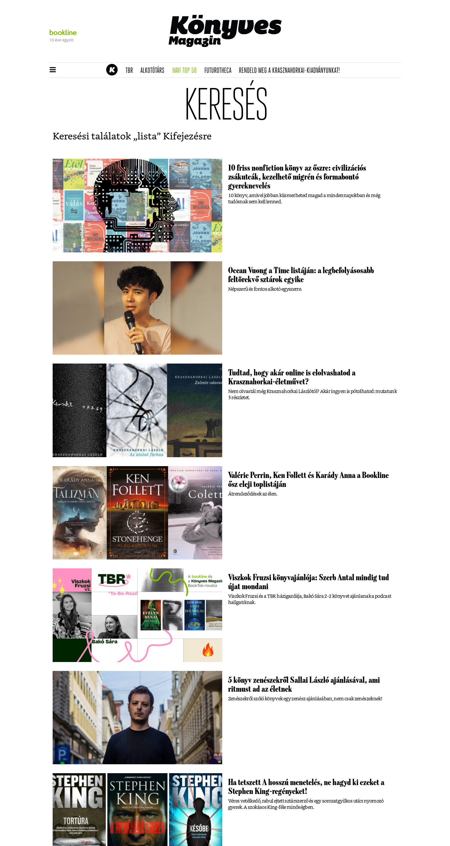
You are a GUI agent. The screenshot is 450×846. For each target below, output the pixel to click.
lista (147, 136)
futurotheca (219, 71)
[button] (53, 70)
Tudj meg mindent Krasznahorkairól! (326, 55)
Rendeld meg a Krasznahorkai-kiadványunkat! (291, 71)
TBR (131, 71)
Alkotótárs (154, 71)
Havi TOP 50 (186, 71)
